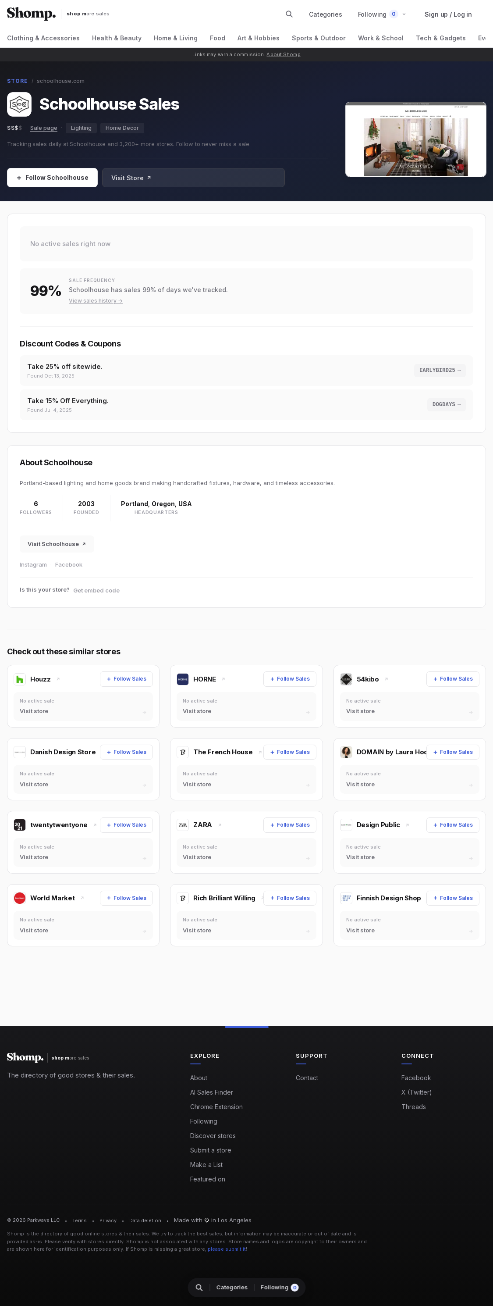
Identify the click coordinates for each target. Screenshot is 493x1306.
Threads (413, 1107)
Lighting (81, 128)
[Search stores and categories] (289, 14)
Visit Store (131, 178)
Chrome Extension (216, 1107)
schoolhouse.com (61, 81)
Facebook (68, 567)
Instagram (33, 567)
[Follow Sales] (52, 177)
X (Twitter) (416, 1092)
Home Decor (122, 128)
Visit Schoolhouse (57, 546)
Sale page (43, 127)
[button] (382, 14)
